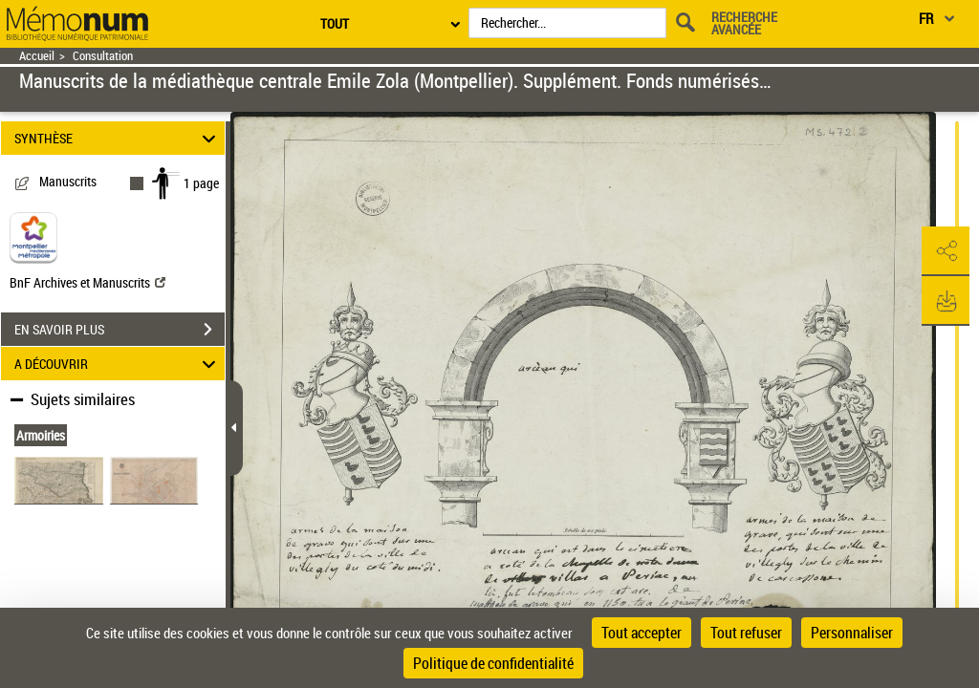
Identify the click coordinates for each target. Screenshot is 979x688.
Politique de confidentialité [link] (493, 663)
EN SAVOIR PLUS (119, 329)
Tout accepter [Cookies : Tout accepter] (641, 632)
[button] (945, 251)
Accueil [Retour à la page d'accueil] (36, 56)
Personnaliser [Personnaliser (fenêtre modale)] (852, 632)
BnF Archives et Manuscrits (87, 282)
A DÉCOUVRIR (118, 363)
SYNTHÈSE (118, 138)
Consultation (103, 56)
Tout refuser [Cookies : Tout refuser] (746, 632)
